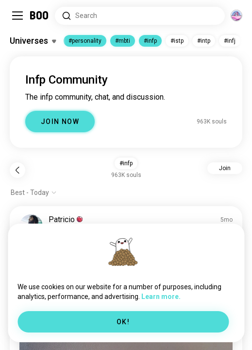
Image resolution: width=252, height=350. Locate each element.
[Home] (39, 15)
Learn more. (161, 296)
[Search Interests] (140, 16)
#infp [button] (126, 163)
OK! (123, 322)
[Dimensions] (236, 15)
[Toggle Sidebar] (17, 15)
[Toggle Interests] (33, 41)
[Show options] (34, 192)
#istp (177, 40)
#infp (150, 40)
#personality (84, 40)
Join (225, 168)
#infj (229, 40)
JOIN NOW (60, 121)
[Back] (17, 170)
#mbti (122, 40)
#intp (203, 40)
